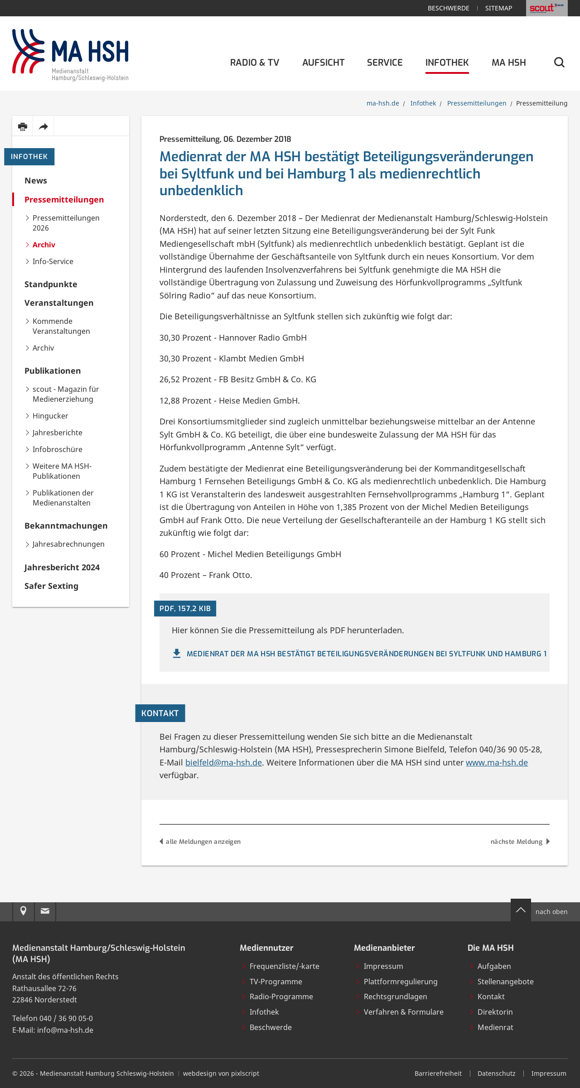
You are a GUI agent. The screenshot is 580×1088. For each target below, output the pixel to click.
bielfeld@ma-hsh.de (223, 762)
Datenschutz (497, 1073)
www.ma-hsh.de (497, 762)
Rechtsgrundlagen (391, 996)
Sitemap (498, 8)
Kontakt (487, 996)
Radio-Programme (277, 996)
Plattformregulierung (396, 982)
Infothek (29, 156)
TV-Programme (271, 982)
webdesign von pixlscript (221, 1073)
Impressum (379, 966)
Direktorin (491, 1012)
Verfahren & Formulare (399, 1012)
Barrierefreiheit (438, 1073)
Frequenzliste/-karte (280, 966)
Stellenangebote (501, 982)
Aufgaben (490, 966)
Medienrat (491, 1027)
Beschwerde (448, 8)
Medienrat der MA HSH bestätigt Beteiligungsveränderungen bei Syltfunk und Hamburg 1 (358, 654)
